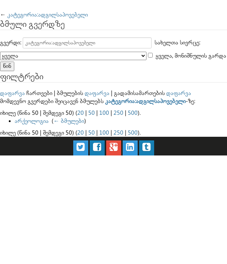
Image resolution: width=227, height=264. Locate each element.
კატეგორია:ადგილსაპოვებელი (47, 14)
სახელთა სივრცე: (177, 42)
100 (104, 113)
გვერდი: (10, 42)
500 (133, 113)
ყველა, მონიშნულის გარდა (191, 55)
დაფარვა (12, 93)
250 (118, 113)
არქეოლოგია (32, 121)
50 (91, 113)
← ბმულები (68, 121)
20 (80, 113)
